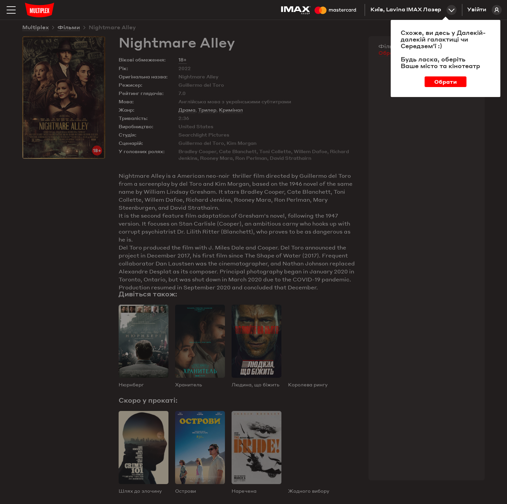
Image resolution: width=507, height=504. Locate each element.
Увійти (484, 10)
